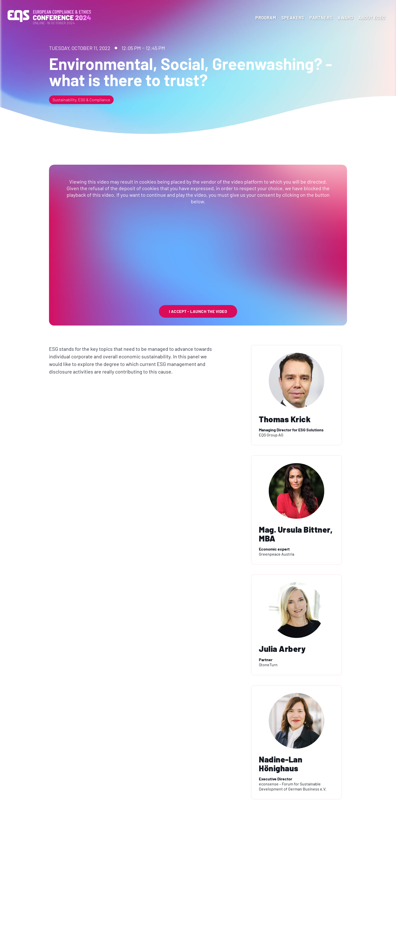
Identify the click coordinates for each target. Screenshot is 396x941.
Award (345, 17)
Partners (320, 17)
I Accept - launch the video (198, 311)
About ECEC (371, 17)
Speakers (292, 17)
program (265, 17)
